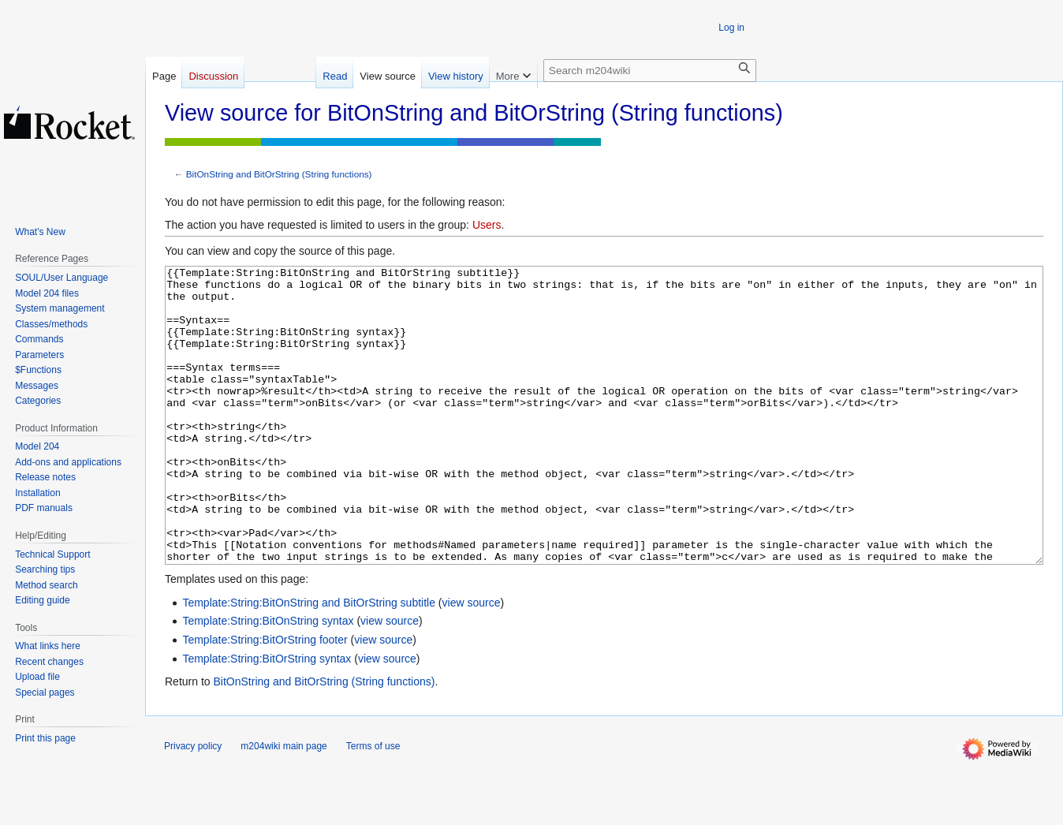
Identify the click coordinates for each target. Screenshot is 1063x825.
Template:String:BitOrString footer (264, 698)
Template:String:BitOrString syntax (266, 717)
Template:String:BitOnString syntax (267, 680)
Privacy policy (193, 805)
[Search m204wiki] (649, 70)
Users (487, 224)
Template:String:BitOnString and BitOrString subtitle (308, 661)
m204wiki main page (283, 805)
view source (471, 661)
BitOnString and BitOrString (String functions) (279, 174)
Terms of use (373, 805)
